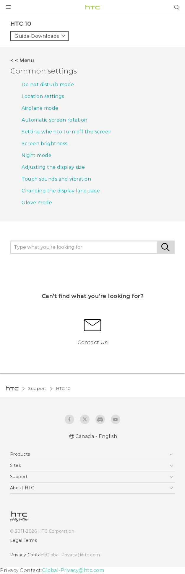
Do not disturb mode (48, 84)
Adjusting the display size (53, 167)
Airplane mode (40, 108)
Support (37, 388)
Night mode (36, 155)
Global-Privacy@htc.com (73, 554)
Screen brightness (44, 143)
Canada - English (96, 436)
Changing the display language (61, 191)
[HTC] (92, 7)
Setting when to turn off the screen (67, 132)
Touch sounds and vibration (56, 179)
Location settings (43, 96)
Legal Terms (23, 540)
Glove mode (37, 202)
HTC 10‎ (63, 388)
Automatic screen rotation (54, 120)
